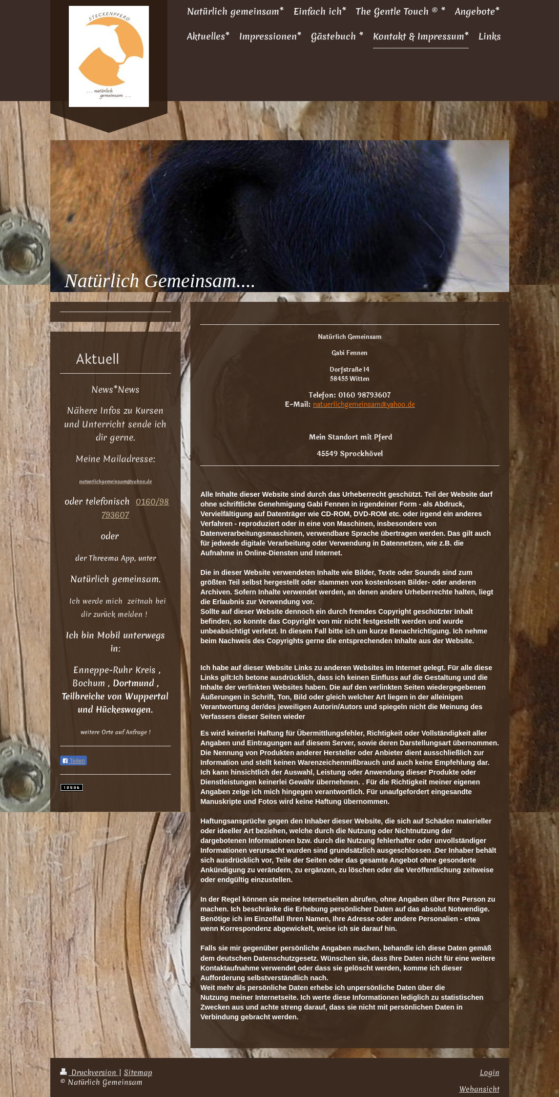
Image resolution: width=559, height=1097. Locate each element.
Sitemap (138, 1072)
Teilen (73, 761)
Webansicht (479, 1089)
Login (489, 1072)
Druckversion (89, 1072)
